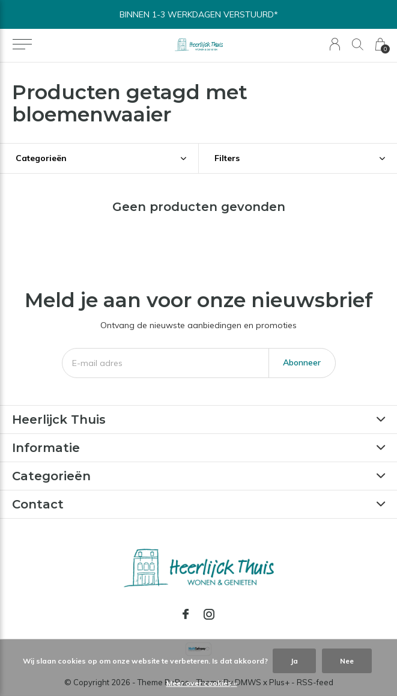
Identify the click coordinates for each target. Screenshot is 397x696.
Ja (294, 660)
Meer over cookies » (201, 683)
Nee (347, 660)
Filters (227, 158)
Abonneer (302, 362)
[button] (22, 44)
